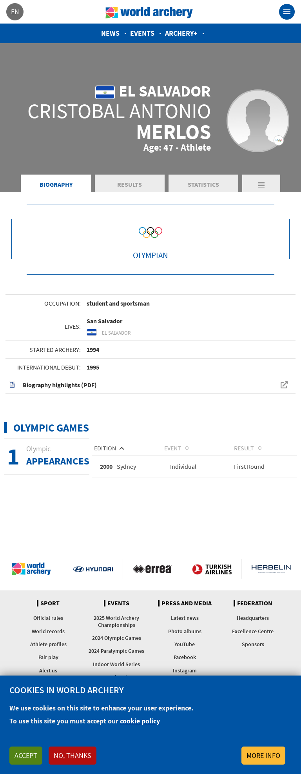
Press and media (186, 603)
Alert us (48, 670)
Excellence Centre (253, 631)
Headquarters (253, 617)
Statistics (203, 184)
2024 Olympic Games (116, 637)
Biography (56, 184)
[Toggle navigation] (287, 12)
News (110, 33)
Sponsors (253, 644)
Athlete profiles (48, 644)
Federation (254, 603)
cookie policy (140, 720)
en (15, 11)
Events (142, 33)
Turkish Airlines (212, 569)
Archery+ (181, 33)
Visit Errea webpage (152, 569)
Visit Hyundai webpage (93, 569)
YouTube (184, 644)
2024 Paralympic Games (116, 650)
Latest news (185, 617)
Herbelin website (271, 569)
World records (48, 631)
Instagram (185, 670)
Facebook (185, 657)
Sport (50, 603)
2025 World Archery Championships (116, 621)
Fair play (48, 657)
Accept (26, 755)
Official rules (48, 617)
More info (263, 755)
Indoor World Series (116, 664)
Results (129, 184)
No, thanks (72, 755)
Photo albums (184, 631)
